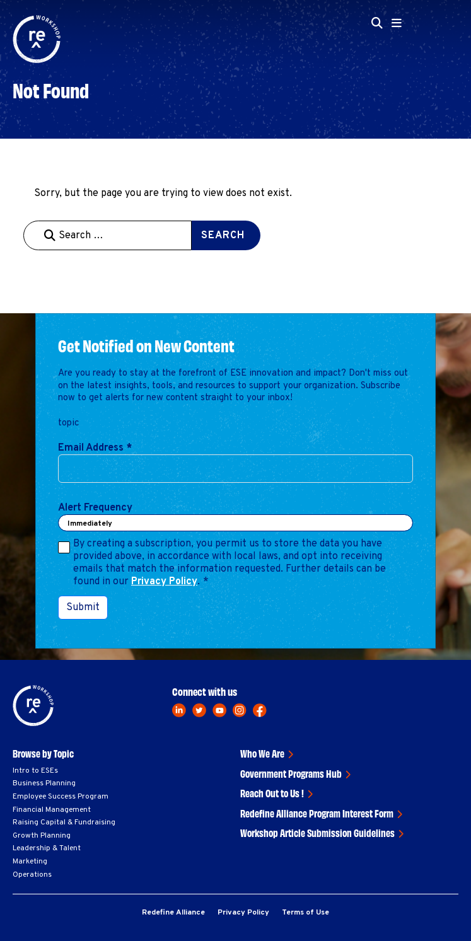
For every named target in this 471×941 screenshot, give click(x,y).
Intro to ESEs (35, 771)
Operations (32, 875)
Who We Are (262, 753)
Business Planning (44, 783)
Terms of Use (305, 913)
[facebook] (260, 710)
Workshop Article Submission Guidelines (317, 832)
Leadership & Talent (47, 848)
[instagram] (240, 710)
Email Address (95, 448)
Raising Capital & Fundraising (64, 822)
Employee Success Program (60, 797)
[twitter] (199, 710)
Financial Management (52, 810)
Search (223, 235)
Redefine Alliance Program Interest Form (316, 813)
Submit (83, 607)
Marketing (30, 862)
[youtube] (219, 710)
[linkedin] (179, 710)
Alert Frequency (95, 508)
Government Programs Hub (291, 773)
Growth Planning (42, 836)
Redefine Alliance (173, 913)
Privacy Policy (164, 581)
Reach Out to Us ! (272, 793)
